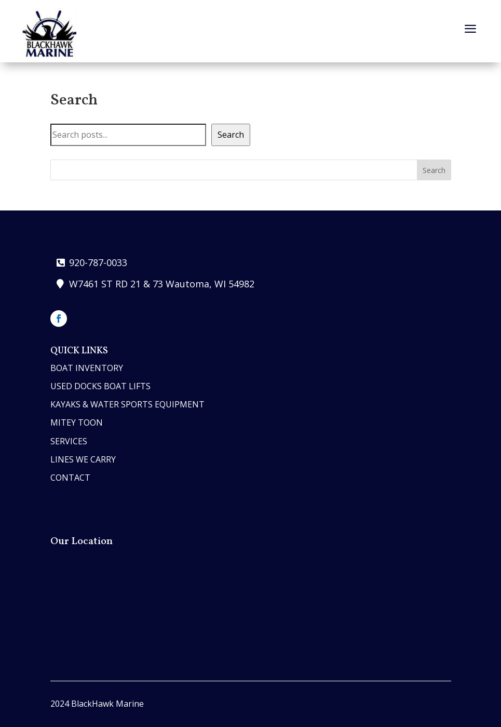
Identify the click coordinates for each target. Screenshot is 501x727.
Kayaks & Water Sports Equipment (127, 404)
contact (70, 477)
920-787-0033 (98, 262)
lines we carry (83, 459)
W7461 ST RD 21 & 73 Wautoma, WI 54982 (161, 283)
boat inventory (86, 368)
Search (231, 134)
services (68, 441)
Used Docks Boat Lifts (100, 386)
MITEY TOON (76, 422)
